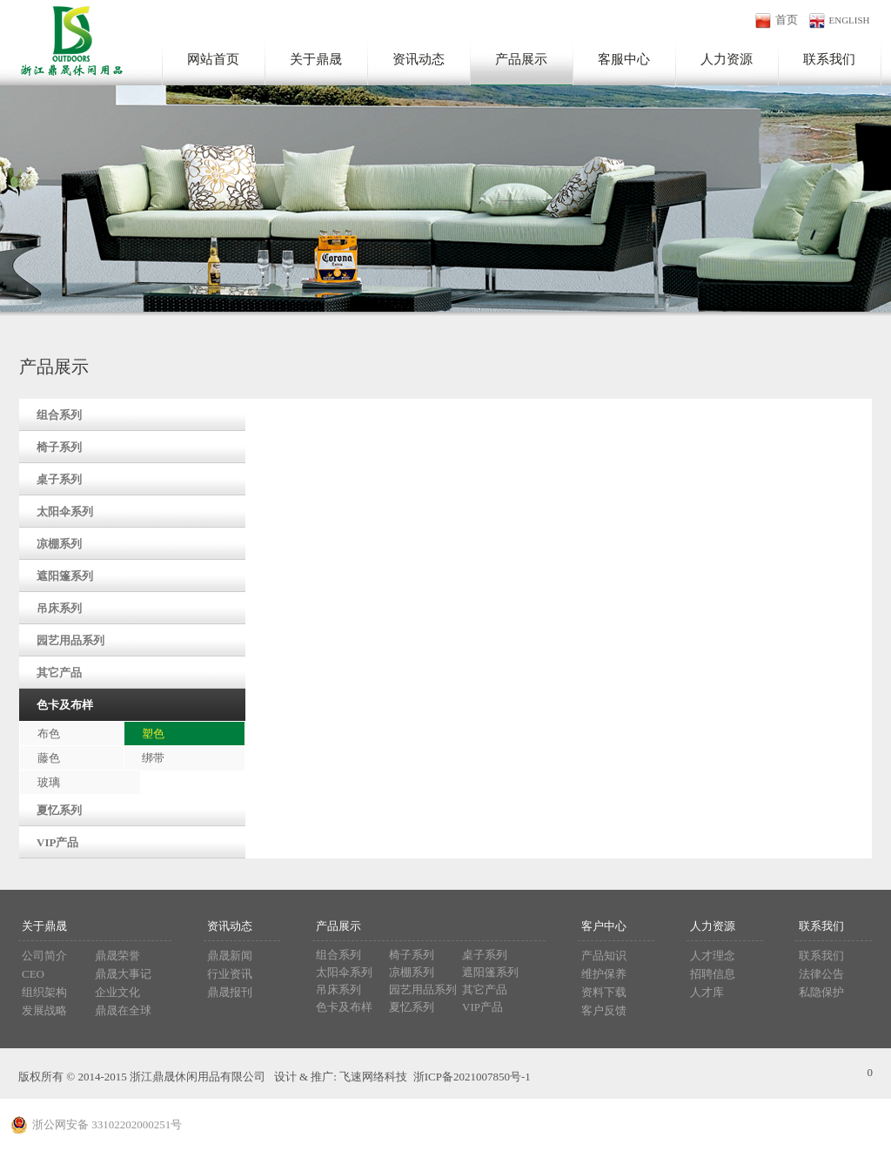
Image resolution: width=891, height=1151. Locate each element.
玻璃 (48, 782)
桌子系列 (59, 479)
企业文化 (117, 992)
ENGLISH (849, 20)
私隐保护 (821, 992)
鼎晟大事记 (123, 973)
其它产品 (59, 672)
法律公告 (821, 973)
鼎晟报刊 (229, 992)
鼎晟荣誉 (117, 955)
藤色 (48, 757)
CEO (33, 973)
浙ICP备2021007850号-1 (472, 1076)
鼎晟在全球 (123, 1010)
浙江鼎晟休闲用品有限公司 (67, 38)
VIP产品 (57, 842)
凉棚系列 (59, 543)
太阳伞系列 (65, 511)
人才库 (707, 992)
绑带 (153, 757)
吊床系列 (59, 608)
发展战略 (44, 1010)
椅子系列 (59, 447)
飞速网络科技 (373, 1076)
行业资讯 (229, 973)
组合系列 (59, 414)
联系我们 (821, 955)
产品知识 (603, 955)
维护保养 (603, 973)
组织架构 (44, 992)
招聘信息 (712, 973)
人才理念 (712, 955)
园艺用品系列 (70, 640)
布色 (48, 733)
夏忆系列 (59, 810)
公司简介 (44, 955)
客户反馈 (603, 1010)
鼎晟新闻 (229, 955)
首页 (786, 19)
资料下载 (603, 992)
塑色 (153, 733)
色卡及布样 (65, 704)
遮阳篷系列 (65, 575)
